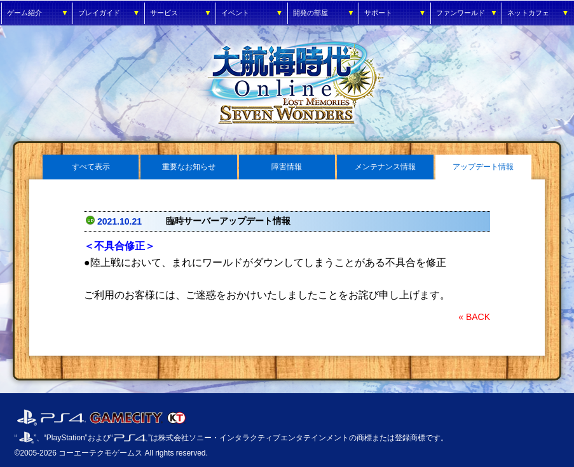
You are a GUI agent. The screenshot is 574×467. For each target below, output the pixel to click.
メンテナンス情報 (385, 166)
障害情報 (286, 166)
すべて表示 (91, 166)
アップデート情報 (483, 166)
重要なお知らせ (188, 166)
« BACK (474, 317)
